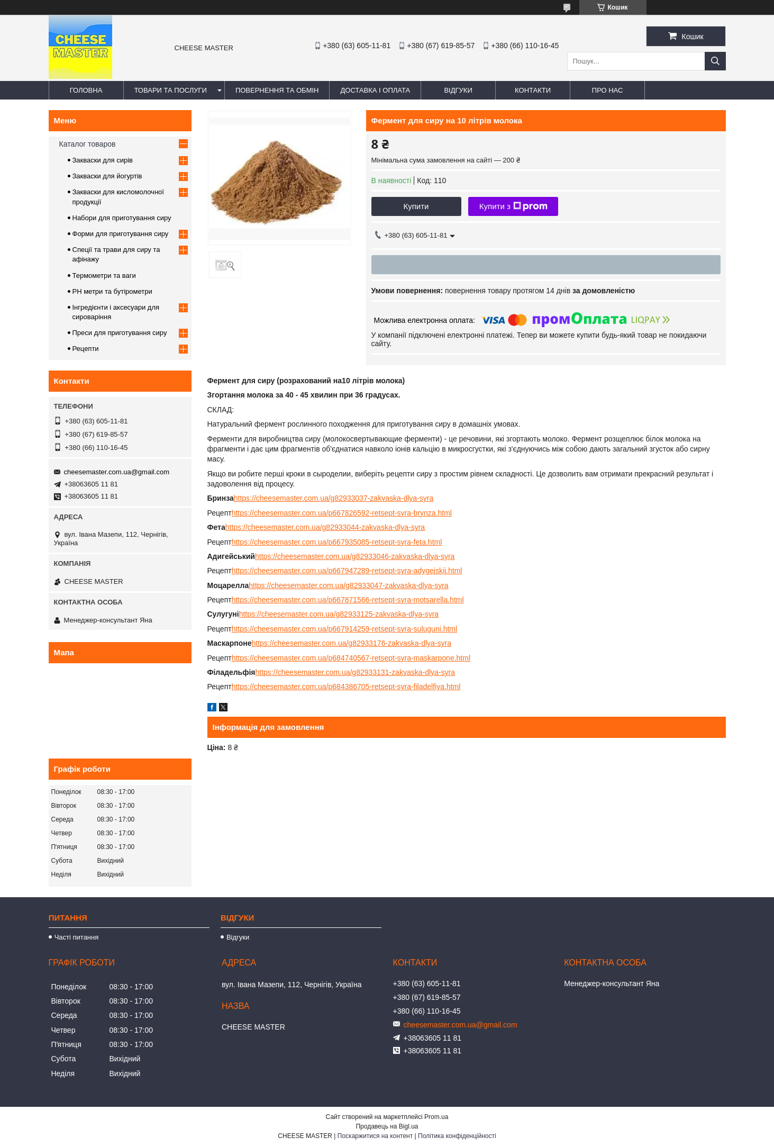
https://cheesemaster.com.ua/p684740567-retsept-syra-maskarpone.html (351, 658)
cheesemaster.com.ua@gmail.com (117, 472)
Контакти (533, 90)
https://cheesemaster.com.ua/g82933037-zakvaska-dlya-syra (333, 498)
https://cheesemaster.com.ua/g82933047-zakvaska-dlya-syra (348, 585)
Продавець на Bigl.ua (387, 1126)
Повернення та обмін (277, 90)
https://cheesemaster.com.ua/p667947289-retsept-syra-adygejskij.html (347, 570)
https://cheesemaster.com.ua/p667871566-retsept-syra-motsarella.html (348, 599)
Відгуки (458, 90)
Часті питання (76, 937)
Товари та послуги (170, 90)
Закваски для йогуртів (107, 176)
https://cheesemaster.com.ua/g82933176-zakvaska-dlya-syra (351, 643)
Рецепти (85, 349)
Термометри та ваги (104, 275)
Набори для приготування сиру (121, 218)
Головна (86, 90)
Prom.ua (436, 1117)
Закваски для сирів (102, 160)
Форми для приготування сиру (120, 234)
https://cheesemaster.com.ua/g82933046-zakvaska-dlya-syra (354, 556)
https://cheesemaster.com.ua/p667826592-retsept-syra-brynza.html (342, 513)
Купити (416, 206)
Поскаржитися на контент (375, 1136)
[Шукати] (715, 61)
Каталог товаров (87, 144)
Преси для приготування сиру (119, 333)
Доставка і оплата (375, 90)
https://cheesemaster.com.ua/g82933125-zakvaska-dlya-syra (339, 614)
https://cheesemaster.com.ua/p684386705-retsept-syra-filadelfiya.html (346, 686)
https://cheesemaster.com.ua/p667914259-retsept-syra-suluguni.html (344, 629)
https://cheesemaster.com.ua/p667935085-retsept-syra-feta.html (337, 542)
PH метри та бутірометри (112, 291)
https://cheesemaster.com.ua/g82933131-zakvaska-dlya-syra (355, 672)
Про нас (607, 90)
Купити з (513, 206)
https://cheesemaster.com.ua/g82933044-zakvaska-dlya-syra (325, 527)
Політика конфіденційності (457, 1136)
